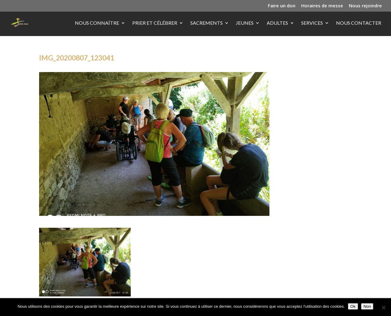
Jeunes (245, 23)
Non (367, 306)
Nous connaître (97, 23)
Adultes (277, 23)
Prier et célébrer (154, 23)
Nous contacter (358, 23)
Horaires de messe (322, 6)
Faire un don (281, 6)
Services (312, 23)
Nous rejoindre (365, 6)
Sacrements (206, 23)
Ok (353, 306)
